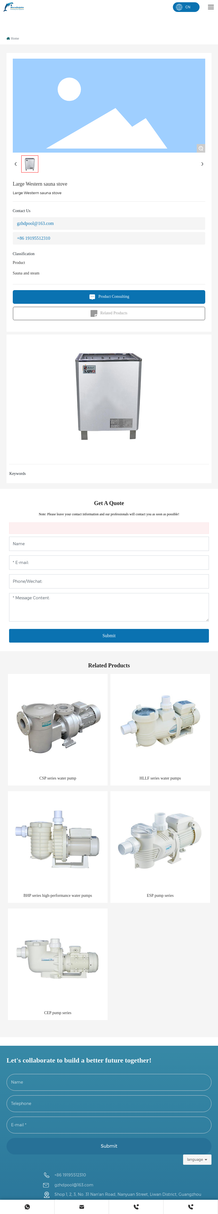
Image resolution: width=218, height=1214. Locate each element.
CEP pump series (58, 1013)
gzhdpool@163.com (35, 223)
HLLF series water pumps (160, 778)
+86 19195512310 (33, 238)
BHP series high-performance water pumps (58, 895)
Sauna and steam (26, 273)
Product (19, 263)
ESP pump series (160, 895)
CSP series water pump (57, 778)
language (195, 1159)
